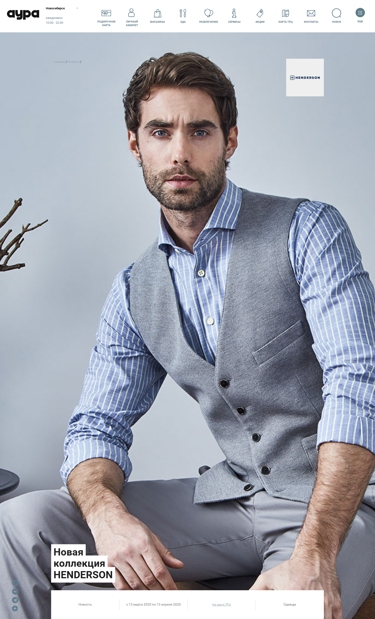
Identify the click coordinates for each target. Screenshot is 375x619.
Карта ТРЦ (285, 15)
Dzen (15, 609)
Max (15, 583)
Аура (24, 16)
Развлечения (208, 15)
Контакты (311, 15)
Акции (260, 15)
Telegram (15, 600)
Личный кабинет (132, 16)
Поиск (337, 15)
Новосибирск (58, 8)
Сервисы (234, 15)
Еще (360, 16)
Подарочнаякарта (106, 16)
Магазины (157, 15)
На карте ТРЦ (221, 604)
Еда (183, 15)
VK (15, 591)
